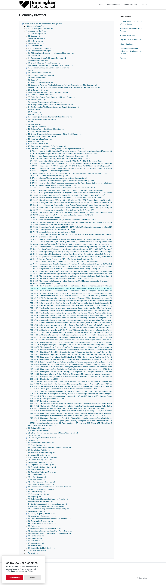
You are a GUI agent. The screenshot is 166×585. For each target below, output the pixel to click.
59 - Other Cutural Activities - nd (39, 450)
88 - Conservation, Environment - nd (40, 521)
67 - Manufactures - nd (36, 470)
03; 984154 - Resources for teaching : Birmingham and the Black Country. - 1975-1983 (60, 158)
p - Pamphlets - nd (32, 553)
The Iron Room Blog (127, 35)
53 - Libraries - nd (34, 435)
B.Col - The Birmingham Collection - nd (39, 29)
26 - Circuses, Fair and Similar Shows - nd (42, 95)
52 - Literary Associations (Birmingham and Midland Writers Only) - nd (53, 433)
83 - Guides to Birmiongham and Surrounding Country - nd (48, 509)
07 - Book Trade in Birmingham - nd (40, 48)
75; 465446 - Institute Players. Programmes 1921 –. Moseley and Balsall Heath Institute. (61, 259)
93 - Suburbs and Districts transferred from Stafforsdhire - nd (49, 533)
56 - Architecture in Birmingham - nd (41, 443)
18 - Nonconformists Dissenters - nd (41, 75)
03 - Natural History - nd (36, 38)
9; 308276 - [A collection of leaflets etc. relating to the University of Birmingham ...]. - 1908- (62, 181)
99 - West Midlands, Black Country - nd (41, 548)
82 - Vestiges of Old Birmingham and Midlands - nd (46, 506)
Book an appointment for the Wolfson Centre (131, 22)
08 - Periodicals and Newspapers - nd (41, 51)
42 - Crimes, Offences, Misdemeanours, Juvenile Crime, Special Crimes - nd (54, 134)
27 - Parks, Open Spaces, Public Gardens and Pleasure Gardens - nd (52, 97)
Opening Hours (125, 58)
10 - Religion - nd (34, 55)
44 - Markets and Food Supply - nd (40, 139)
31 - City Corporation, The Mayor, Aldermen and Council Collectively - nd (53, 107)
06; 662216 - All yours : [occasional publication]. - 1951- (50, 176)
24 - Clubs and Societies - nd (38, 90)
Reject (32, 577)
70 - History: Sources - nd (37, 477)
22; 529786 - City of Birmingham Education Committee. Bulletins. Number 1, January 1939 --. (63, 210)
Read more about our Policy (22, 571)
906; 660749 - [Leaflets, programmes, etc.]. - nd (47, 399)
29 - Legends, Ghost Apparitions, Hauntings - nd (45, 102)
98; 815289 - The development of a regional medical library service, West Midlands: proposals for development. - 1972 (72, 281)
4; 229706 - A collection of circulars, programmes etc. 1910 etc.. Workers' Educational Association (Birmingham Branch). (73, 163)
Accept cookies (14, 577)
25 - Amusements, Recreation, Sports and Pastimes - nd (48, 92)
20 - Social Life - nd (35, 80)
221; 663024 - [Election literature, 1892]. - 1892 (46, 379)
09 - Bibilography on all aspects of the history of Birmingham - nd (51, 53)
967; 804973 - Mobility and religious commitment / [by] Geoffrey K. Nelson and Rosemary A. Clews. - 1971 (68, 408)
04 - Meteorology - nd (35, 41)
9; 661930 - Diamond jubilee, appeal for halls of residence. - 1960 (53, 185)
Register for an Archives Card (131, 40)
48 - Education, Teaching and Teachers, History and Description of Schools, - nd (56, 149)
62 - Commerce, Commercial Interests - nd (43, 457)
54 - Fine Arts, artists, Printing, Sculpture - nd (43, 438)
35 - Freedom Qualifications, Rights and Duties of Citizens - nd (50, 117)
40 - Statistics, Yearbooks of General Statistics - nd (46, 129)
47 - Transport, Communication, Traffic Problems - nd (47, 146)
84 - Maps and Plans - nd (37, 511)
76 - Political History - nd (36, 492)
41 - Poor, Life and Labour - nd (38, 132)
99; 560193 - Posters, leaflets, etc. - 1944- (45, 283)
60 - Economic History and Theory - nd (41, 453)
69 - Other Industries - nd (36, 474)
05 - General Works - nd (36, 43)
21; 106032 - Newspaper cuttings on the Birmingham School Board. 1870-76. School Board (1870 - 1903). (67, 195)
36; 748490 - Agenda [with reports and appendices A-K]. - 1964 (52, 230)
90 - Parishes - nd (34, 526)
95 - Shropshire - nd (35, 538)
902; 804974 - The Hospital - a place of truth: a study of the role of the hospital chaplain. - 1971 (64, 389)
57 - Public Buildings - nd (36, 445)
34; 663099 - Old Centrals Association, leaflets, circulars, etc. (51, 225)
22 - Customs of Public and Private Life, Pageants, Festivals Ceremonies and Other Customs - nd (62, 85)
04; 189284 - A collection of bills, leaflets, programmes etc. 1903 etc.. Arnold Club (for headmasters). (66, 161)
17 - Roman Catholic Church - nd (39, 73)
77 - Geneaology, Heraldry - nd (38, 494)
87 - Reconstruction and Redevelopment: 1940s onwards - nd (49, 519)
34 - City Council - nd (35, 114)
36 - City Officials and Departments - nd (42, 119)
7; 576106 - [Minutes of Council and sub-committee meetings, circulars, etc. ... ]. (58, 178)
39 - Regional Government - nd (38, 127)
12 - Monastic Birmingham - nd (39, 60)
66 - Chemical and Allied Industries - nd (42, 467)
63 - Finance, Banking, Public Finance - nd (42, 460)
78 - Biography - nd (34, 497)
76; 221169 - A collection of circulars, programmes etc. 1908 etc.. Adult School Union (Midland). (64, 261)
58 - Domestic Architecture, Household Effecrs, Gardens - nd (49, 448)
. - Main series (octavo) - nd (35, 26)
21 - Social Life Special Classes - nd (40, 83)
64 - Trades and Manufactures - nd (40, 462)
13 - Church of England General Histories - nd (44, 63)
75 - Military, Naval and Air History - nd (41, 489)
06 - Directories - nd (35, 46)
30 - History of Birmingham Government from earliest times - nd (50, 104)
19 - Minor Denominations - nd (38, 78)
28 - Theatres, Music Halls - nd (38, 100)
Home (101, 5)
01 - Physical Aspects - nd (37, 34)
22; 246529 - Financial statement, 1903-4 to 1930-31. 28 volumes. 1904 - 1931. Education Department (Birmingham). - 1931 (74, 200)
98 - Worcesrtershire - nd (36, 546)
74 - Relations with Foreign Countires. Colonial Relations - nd (49, 487)
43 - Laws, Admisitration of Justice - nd (42, 136)
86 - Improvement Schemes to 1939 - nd (42, 516)
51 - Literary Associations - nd (38, 430)
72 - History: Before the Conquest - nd (41, 482)
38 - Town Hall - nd (34, 124)
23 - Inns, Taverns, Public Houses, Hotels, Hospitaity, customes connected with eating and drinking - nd (64, 87)
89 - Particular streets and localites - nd (42, 523)
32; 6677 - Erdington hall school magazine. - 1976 (47, 217)
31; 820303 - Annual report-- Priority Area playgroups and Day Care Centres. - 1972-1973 (61, 215)
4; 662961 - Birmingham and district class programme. (49, 171)
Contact (144, 5)
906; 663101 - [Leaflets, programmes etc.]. (45, 401)
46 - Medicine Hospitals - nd (38, 144)
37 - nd (30, 122)
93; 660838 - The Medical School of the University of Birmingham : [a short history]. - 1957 (62, 278)
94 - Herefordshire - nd (36, 536)
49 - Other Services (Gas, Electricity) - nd (42, 425)
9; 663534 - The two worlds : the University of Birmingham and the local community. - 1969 (62, 188)
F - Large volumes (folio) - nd (36, 31)
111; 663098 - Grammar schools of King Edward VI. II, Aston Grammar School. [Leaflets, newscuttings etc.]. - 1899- (71, 364)
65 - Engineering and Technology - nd (41, 465)
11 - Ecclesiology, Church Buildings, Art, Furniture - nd (47, 58)
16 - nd (30, 70)
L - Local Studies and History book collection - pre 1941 (43, 24)
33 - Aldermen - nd (34, 112)
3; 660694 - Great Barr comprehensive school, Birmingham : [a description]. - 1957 (59, 156)
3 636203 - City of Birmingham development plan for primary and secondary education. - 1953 (63, 154)
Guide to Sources (130, 5)
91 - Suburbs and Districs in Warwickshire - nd (44, 528)
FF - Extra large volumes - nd (36, 550)
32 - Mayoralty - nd (34, 109)
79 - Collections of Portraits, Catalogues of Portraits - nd (48, 499)
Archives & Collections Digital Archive (131, 29)
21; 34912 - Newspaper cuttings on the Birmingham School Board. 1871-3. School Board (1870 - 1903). (67, 190)
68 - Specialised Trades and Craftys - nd (42, 472)
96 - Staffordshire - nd (35, 541)
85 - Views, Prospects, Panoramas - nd (41, 514)
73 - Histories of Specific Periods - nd (41, 484)
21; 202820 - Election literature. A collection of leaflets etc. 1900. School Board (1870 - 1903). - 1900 (66, 198)
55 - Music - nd (33, 440)
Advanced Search (113, 5)
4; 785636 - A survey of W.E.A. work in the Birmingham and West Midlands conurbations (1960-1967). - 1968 (68, 173)
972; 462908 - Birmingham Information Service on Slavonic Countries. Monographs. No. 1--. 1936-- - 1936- (68, 416)
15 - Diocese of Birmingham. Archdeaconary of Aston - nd (48, 68)
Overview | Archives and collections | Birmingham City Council (131, 51)
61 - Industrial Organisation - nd (39, 455)
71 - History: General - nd (36, 479)
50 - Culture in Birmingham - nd (39, 428)
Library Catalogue (126, 44)
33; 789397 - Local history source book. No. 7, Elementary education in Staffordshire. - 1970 (63, 220)
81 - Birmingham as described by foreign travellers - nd (47, 504)
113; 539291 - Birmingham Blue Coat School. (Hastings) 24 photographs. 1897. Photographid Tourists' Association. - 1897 (73, 372)
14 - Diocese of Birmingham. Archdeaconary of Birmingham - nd (50, 65)
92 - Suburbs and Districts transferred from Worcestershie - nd (50, 531)
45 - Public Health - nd (36, 141)
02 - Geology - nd (34, 36)
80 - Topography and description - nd (41, 501)
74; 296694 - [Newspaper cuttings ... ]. (43, 237)
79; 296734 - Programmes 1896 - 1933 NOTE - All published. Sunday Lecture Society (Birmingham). (65, 269)
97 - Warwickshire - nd (36, 543)
